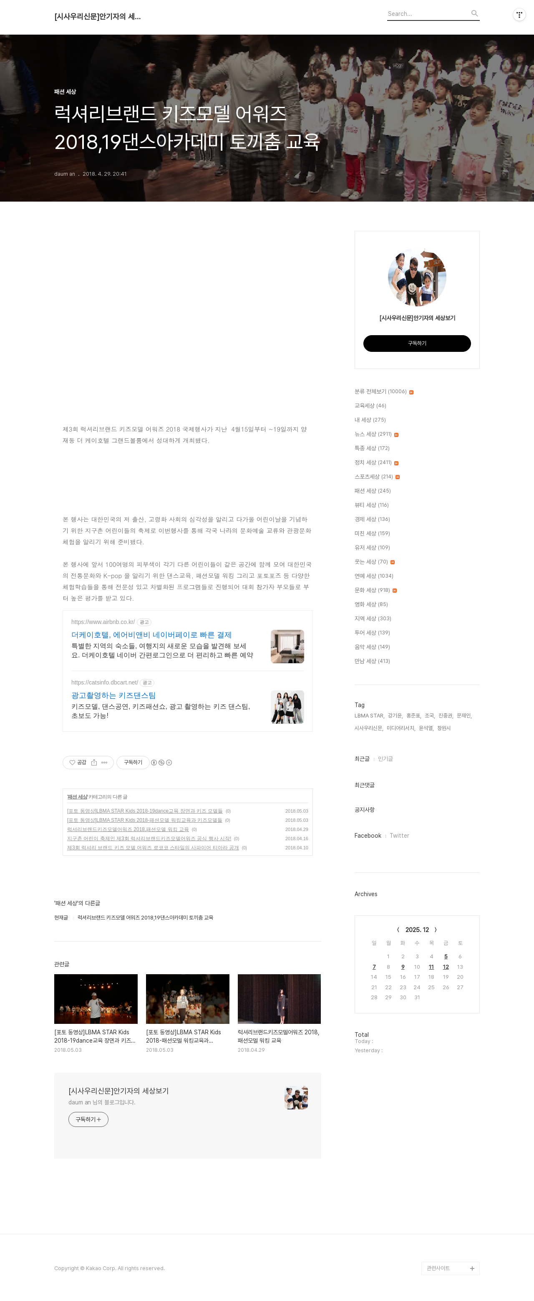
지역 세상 (373, 619)
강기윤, (395, 715)
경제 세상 (372, 519)
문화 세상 (376, 590)
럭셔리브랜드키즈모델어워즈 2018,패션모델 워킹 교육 (128, 829)
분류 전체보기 (384, 392)
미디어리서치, (401, 728)
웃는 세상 (375, 562)
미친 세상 (372, 534)
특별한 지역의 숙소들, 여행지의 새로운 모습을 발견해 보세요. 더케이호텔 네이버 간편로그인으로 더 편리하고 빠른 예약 (162, 650)
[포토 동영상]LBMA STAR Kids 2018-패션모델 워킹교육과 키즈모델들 (144, 820)
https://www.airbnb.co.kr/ (103, 622)
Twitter (399, 835)
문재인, (464, 715)
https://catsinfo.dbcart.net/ (104, 682)
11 (431, 967)
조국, (430, 715)
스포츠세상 (377, 477)
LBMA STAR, (370, 715)
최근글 (362, 758)
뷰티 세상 (372, 505)
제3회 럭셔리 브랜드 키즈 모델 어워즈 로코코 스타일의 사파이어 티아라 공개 (153, 848)
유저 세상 (372, 548)
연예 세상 (374, 576)
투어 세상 (372, 633)
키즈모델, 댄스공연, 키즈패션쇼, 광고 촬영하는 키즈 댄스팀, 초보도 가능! (160, 711)
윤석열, (426, 728)
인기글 (385, 758)
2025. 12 (417, 930)
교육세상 (370, 406)
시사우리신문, (369, 728)
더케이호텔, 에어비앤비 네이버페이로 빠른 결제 (151, 635)
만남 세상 (372, 661)
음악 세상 (372, 647)
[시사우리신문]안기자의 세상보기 (100, 17)
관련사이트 (438, 1268)
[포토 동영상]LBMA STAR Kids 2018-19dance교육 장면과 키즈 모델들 (145, 811)
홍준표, (413, 715)
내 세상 (370, 420)
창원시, (444, 728)
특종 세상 (372, 449)
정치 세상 (376, 463)
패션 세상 (77, 797)
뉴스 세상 (376, 434)
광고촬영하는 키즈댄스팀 (113, 695)
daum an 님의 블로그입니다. (102, 1102)
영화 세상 (371, 605)
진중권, (445, 715)
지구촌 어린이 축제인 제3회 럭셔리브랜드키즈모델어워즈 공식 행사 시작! (149, 838)
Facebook (368, 835)
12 (446, 967)
